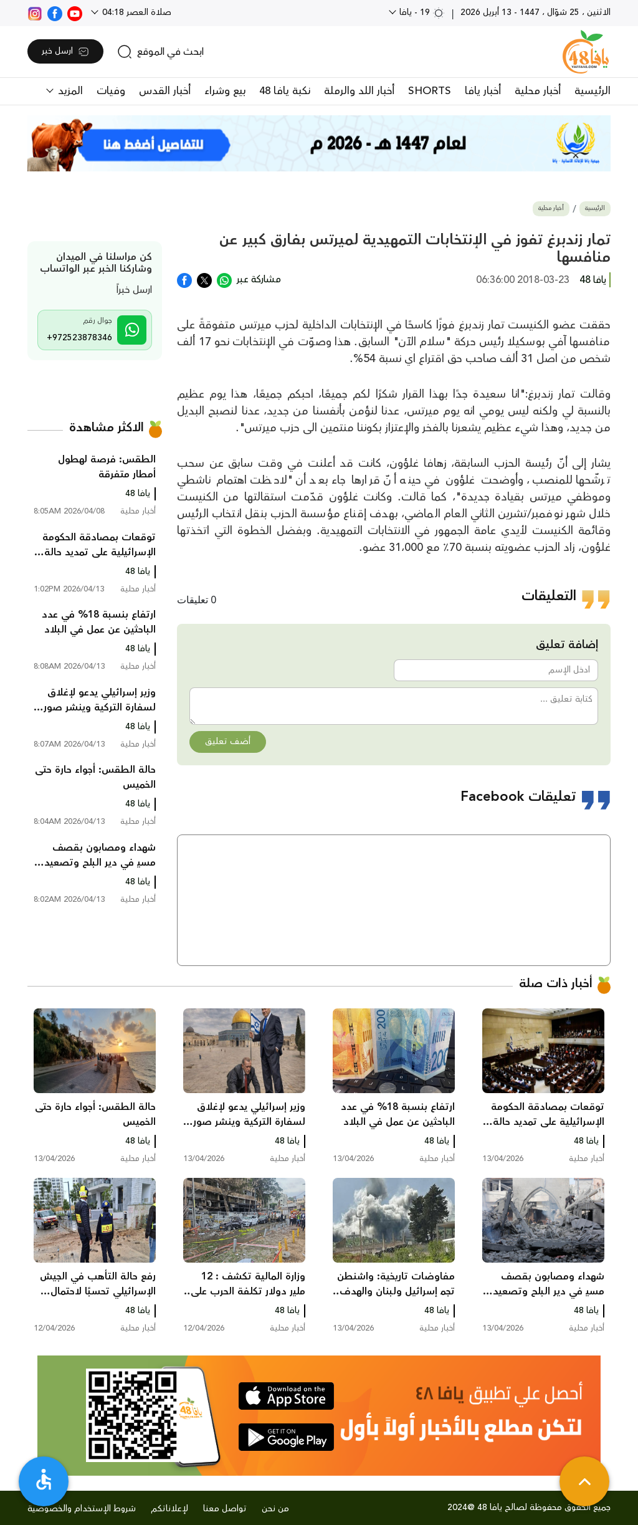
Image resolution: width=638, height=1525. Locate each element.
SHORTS (429, 91)
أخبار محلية (538, 91)
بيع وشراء (224, 91)
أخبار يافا (483, 91)
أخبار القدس (165, 91)
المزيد (69, 91)
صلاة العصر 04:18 (135, 12)
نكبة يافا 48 (284, 91)
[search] (160, 52)
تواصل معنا (225, 1509)
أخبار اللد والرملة (359, 91)
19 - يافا (421, 12)
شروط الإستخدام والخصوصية (81, 1509)
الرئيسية (592, 91)
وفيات (111, 91)
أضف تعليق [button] (227, 741)
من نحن (275, 1509)
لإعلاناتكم (169, 1509)
